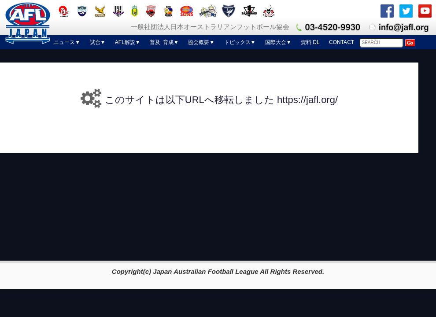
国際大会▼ (278, 42)
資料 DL (310, 42)
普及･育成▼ (164, 42)
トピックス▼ (240, 42)
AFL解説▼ (127, 42)
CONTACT (341, 42)
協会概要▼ (201, 42)
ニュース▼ (67, 42)
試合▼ (98, 42)
